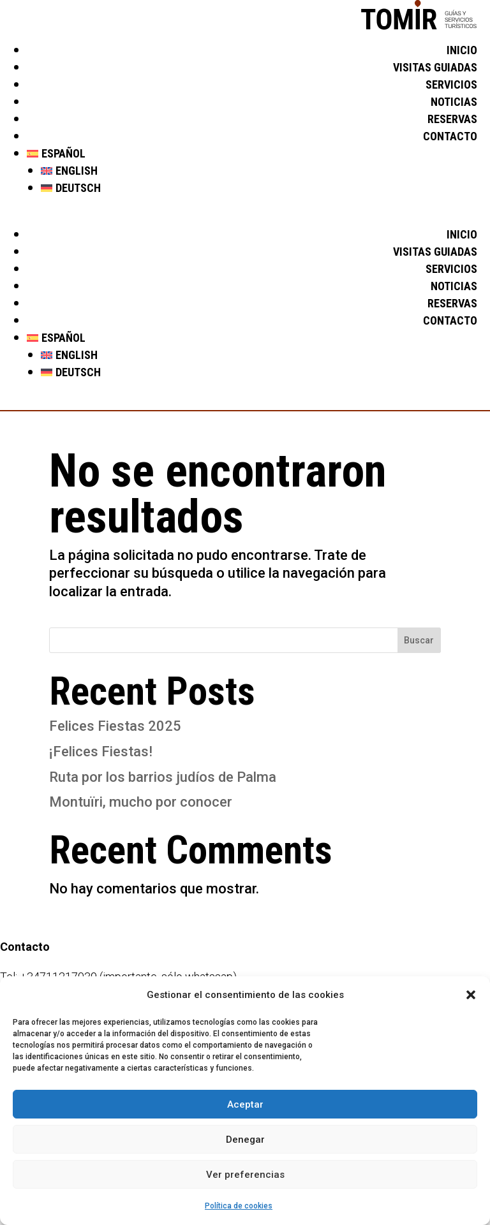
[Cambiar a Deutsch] (259, 188)
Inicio (462, 50)
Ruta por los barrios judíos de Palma (162, 777)
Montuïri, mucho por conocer (140, 802)
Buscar (419, 640)
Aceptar (245, 1104)
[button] (470, 994)
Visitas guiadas (435, 67)
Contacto (450, 136)
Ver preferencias (245, 1174)
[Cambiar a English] (259, 171)
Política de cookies (238, 1205)
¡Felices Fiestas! (100, 751)
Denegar (245, 1139)
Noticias (454, 101)
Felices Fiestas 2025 (115, 726)
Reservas (452, 119)
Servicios (451, 84)
